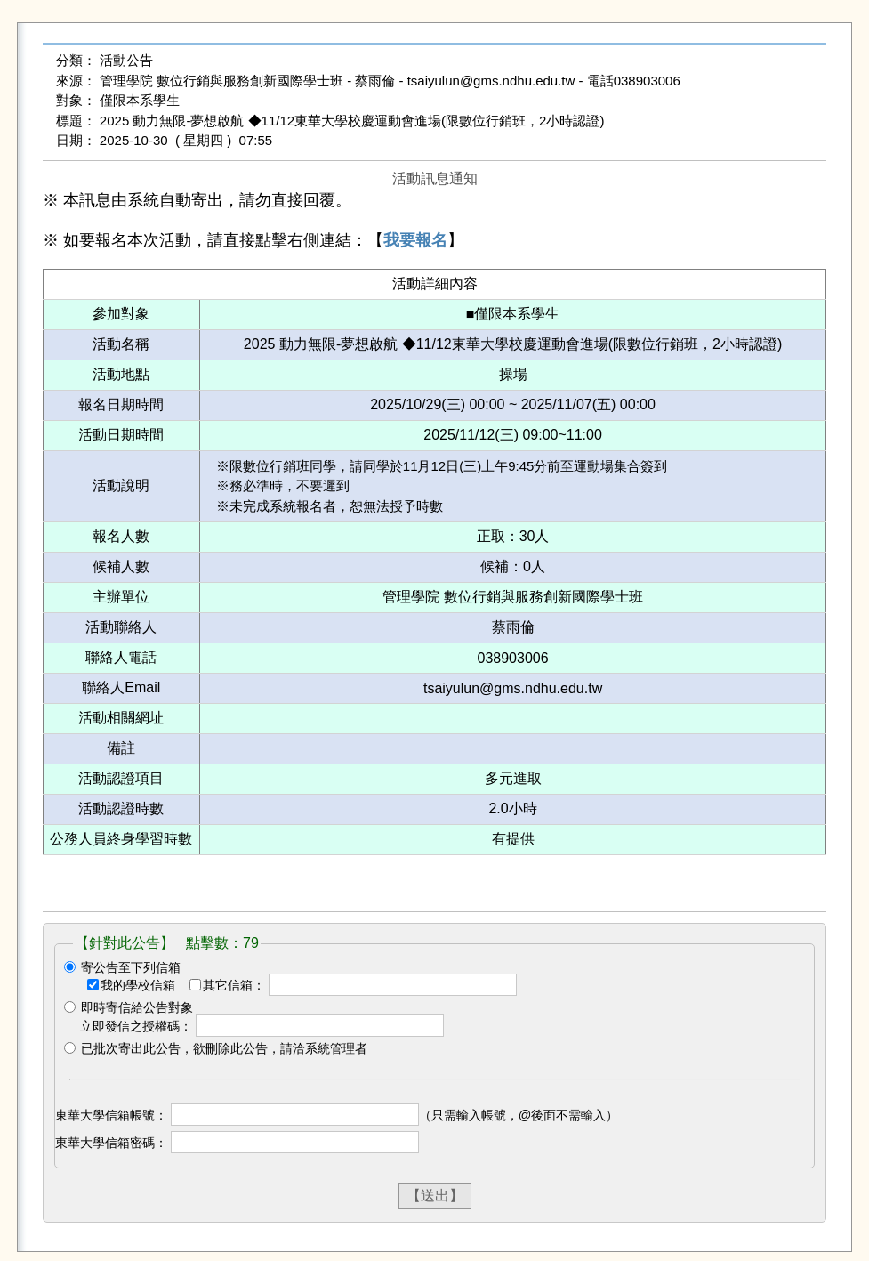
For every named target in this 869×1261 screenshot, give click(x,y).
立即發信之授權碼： (136, 1026)
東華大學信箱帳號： (111, 1115)
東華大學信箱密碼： (111, 1143)
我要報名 (415, 240)
